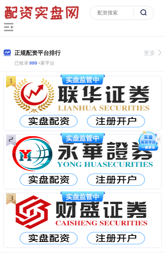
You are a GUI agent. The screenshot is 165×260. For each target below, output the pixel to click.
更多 (152, 53)
